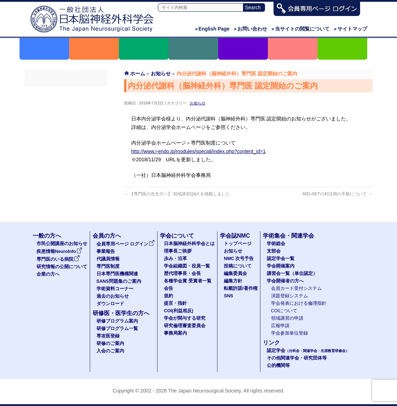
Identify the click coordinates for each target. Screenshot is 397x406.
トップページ (238, 243)
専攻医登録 (108, 336)
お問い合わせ (250, 29)
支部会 (274, 251)
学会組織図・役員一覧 (187, 266)
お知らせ (197, 103)
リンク (271, 343)
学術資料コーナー (66, 169)
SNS (228, 295)
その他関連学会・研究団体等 (297, 358)
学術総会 (276, 243)
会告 (168, 288)
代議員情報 (108, 258)
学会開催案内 (280, 266)
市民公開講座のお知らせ (62, 243)
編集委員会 (235, 273)
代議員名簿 (66, 118)
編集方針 (233, 280)
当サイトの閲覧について (300, 29)
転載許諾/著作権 (241, 288)
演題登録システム (289, 295)
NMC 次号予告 (239, 258)
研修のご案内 (110, 343)
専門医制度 (66, 131)
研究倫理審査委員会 (184, 325)
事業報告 (66, 105)
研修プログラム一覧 (117, 328)
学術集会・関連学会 (288, 236)
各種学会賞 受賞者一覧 (187, 280)
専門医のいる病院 (58, 259)
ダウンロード (66, 195)
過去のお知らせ (66, 182)
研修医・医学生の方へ (121, 313)
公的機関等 (278, 365)
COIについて (284, 310)
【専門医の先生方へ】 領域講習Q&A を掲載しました (177, 193)
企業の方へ (48, 274)
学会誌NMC (235, 236)
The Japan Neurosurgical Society (204, 391)
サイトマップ (350, 29)
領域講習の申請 (287, 318)
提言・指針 (175, 303)
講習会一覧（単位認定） (292, 273)
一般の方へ (47, 236)
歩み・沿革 (175, 258)
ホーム (137, 73)
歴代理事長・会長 (182, 273)
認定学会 (308, 350)
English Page (212, 29)
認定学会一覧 (280, 258)
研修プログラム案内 (117, 321)
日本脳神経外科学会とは (189, 243)
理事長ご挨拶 (178, 251)
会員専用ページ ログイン (66, 92)
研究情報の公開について (62, 266)
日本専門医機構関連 (66, 143)
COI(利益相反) (178, 310)
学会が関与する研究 (184, 318)
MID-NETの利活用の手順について (337, 193)
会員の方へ (107, 236)
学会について (177, 236)
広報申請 (280, 325)
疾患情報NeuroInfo (60, 251)
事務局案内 (175, 333)
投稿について (238, 266)
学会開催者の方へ (285, 280)
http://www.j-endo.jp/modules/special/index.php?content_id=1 (198, 151)
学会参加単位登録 (289, 333)
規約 (168, 295)
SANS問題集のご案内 (66, 156)
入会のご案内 (110, 350)
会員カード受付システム (296, 288)
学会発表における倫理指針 (298, 303)
